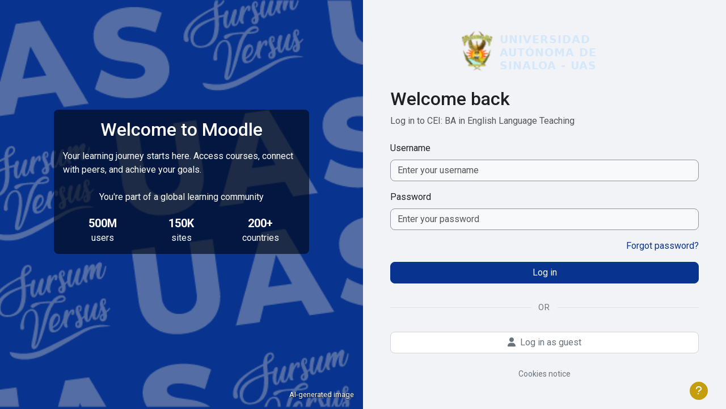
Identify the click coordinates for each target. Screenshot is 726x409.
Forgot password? (662, 245)
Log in (545, 272)
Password (410, 196)
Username (410, 148)
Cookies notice (544, 373)
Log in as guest (544, 342)
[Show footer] (699, 391)
